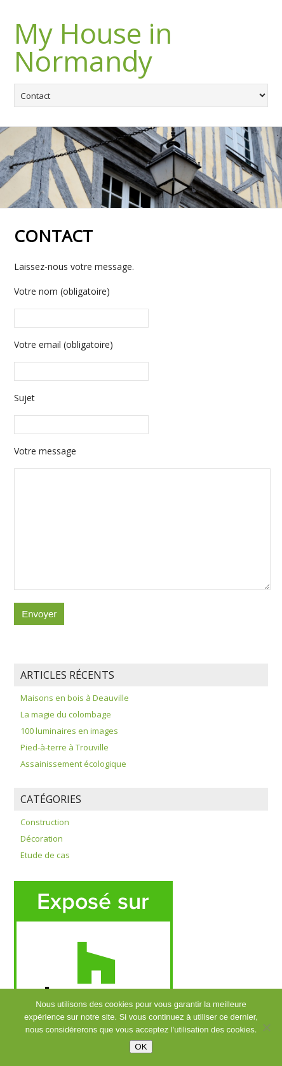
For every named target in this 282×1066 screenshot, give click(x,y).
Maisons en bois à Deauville (74, 697)
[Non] (266, 1027)
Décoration (41, 838)
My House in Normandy (93, 47)
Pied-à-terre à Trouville (64, 747)
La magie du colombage (65, 714)
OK (141, 1046)
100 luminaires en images (69, 730)
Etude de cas (45, 855)
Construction (44, 822)
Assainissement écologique (73, 763)
